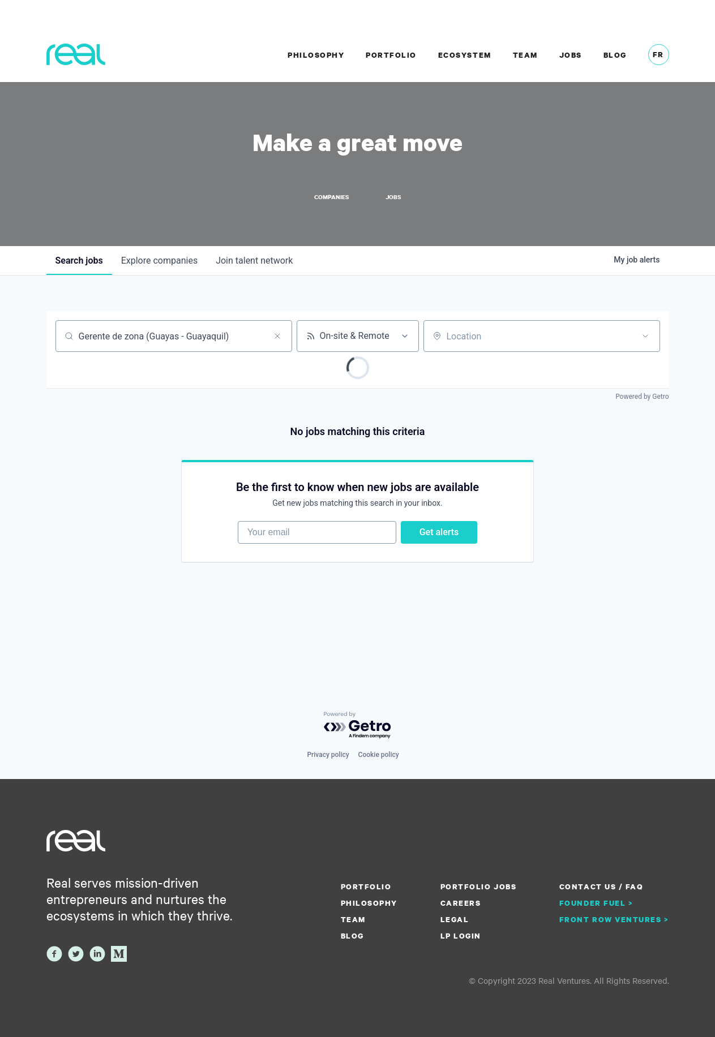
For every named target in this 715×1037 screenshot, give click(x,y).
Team (525, 55)
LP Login (460, 936)
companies (159, 260)
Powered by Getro (642, 397)
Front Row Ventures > (614, 919)
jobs (79, 260)
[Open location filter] (645, 336)
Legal (454, 919)
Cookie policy (378, 755)
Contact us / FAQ (601, 886)
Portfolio (391, 55)
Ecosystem (464, 55)
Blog (615, 55)
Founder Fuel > (596, 903)
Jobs (570, 55)
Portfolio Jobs (478, 886)
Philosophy (316, 55)
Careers (460, 903)
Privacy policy (328, 755)
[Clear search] (277, 336)
